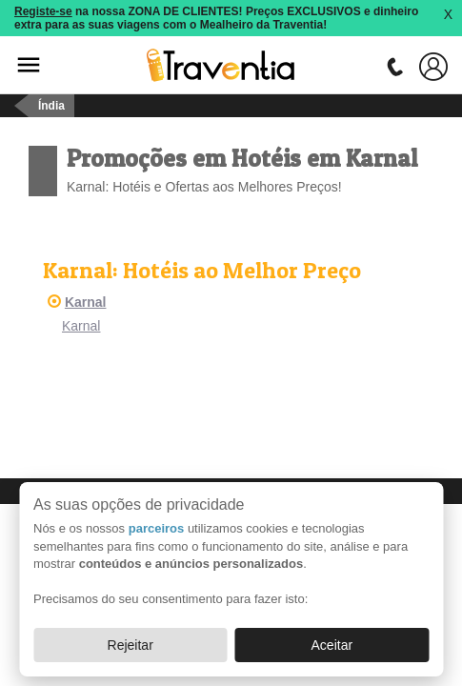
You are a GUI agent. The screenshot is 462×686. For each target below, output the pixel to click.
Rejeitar (130, 645)
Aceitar (332, 645)
